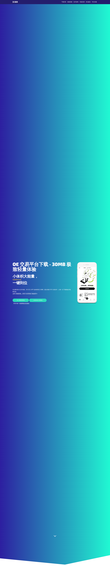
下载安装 (63, 2)
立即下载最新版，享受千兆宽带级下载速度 (25, 293)
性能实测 (82, 2)
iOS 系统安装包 (21, 300)
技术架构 (76, 2)
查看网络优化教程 (24, 303)
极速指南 (69, 2)
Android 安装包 (37, 300)
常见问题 (94, 2)
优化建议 (88, 2)
